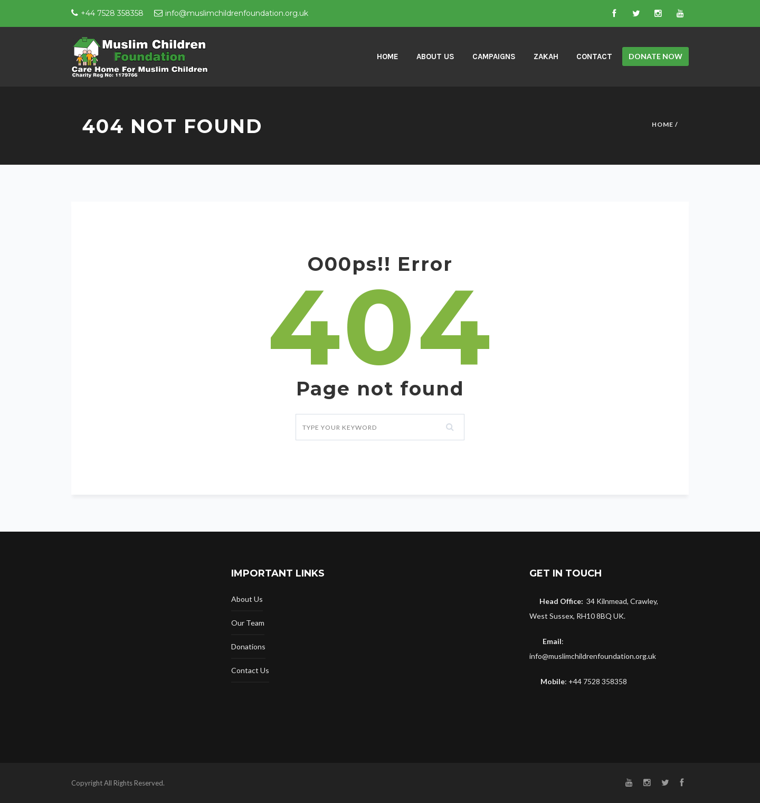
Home (662, 124)
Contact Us (250, 670)
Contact (594, 56)
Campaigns (494, 56)
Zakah (546, 56)
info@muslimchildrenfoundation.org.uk (236, 13)
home (387, 56)
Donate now (655, 56)
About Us (435, 56)
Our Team (247, 622)
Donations (248, 646)
